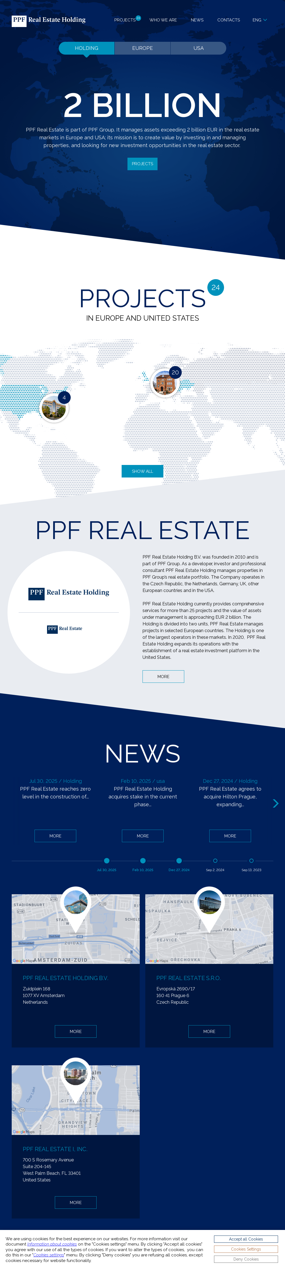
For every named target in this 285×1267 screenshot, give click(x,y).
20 (175, 372)
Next (276, 803)
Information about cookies (52, 1244)
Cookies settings (48, 1255)
